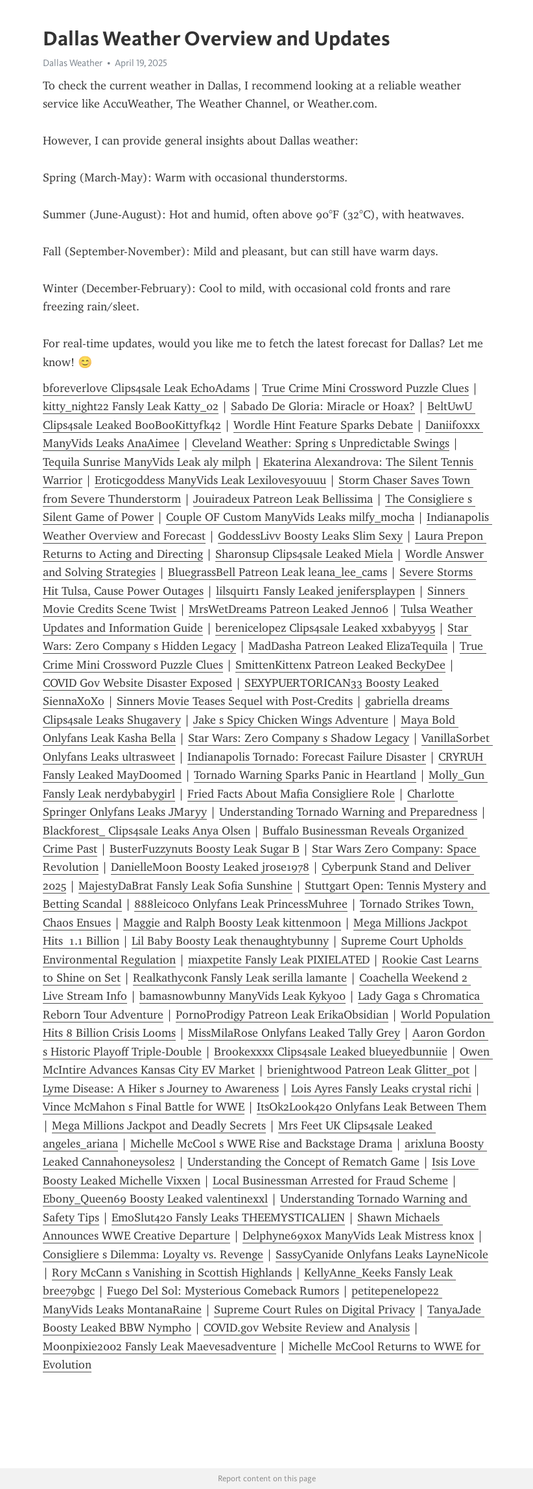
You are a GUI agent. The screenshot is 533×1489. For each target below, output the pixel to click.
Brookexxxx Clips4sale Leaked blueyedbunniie (330, 1052)
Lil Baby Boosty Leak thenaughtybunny (230, 941)
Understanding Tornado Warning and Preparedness (348, 812)
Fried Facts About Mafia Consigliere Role (291, 794)
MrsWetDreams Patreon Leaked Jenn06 (288, 609)
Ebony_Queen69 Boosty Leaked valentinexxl (155, 1199)
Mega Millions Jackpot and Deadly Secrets (159, 1125)
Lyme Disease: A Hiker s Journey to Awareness (161, 1088)
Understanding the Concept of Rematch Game (303, 1162)
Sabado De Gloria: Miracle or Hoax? (323, 406)
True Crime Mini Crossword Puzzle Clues (365, 388)
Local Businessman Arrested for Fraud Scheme (330, 1180)
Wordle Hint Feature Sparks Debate (323, 425)
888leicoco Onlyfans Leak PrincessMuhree (241, 904)
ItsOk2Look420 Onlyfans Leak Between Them (371, 1107)
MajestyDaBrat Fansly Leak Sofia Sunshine (185, 886)
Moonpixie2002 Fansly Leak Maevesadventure (159, 1346)
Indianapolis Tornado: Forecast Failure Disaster (306, 757)
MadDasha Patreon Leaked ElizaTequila (347, 646)
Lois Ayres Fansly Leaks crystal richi (381, 1088)
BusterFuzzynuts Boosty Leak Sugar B (205, 849)
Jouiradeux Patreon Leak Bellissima (283, 499)
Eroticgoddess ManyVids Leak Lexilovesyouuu (210, 480)
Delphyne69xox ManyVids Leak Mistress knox (358, 1236)
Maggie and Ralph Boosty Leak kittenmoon (232, 923)
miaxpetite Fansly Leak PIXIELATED (279, 959)
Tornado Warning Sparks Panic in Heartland (305, 775)
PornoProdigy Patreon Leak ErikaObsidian (282, 1015)
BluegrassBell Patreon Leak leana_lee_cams (277, 572)
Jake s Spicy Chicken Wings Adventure (290, 720)
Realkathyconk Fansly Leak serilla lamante (240, 978)
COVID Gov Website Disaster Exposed (137, 683)
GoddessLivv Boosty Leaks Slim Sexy (310, 536)
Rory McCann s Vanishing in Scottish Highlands (172, 1272)
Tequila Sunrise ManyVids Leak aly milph (147, 462)
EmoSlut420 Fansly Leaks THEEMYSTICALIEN (228, 1217)
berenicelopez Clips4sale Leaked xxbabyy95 (325, 628)
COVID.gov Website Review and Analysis (307, 1328)
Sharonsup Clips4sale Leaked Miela (304, 554)
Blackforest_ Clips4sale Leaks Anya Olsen (146, 831)
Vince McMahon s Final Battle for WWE (143, 1107)
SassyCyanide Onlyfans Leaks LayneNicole (382, 1254)
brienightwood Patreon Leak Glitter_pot (368, 1070)
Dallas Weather (72, 63)
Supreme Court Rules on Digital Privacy (314, 1309)
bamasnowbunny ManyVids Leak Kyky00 (242, 996)
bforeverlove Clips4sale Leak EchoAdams (146, 388)
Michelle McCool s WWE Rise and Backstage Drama (261, 1144)
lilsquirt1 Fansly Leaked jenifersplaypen (315, 591)
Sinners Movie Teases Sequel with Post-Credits (235, 701)
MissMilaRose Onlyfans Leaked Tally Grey (294, 1033)
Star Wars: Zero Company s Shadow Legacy (298, 738)
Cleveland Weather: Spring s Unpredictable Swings (320, 443)
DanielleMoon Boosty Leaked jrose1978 (210, 867)
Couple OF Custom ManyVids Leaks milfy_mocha (290, 517)
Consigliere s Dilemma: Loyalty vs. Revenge (153, 1254)
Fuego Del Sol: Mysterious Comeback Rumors (223, 1291)
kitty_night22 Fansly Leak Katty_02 (131, 406)
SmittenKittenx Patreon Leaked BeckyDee (340, 665)
